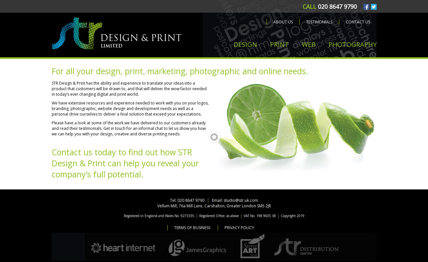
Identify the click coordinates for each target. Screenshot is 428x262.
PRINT (279, 44)
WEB (309, 44)
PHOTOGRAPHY (353, 44)
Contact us (358, 22)
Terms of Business (192, 227)
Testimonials (319, 22)
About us (283, 22)
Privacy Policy (239, 227)
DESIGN (245, 44)
